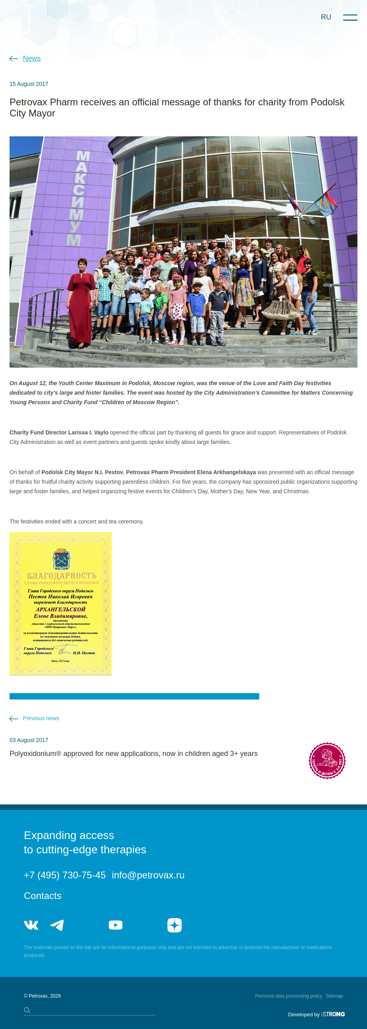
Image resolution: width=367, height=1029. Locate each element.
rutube (145, 925)
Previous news (41, 718)
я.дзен (174, 925)
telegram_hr (86, 925)
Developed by (304, 1014)
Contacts (43, 895)
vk (31, 925)
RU (326, 17)
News (32, 58)
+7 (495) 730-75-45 (65, 875)
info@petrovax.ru (148, 875)
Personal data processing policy (288, 996)
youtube (116, 925)
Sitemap (334, 996)
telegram (57, 925)
